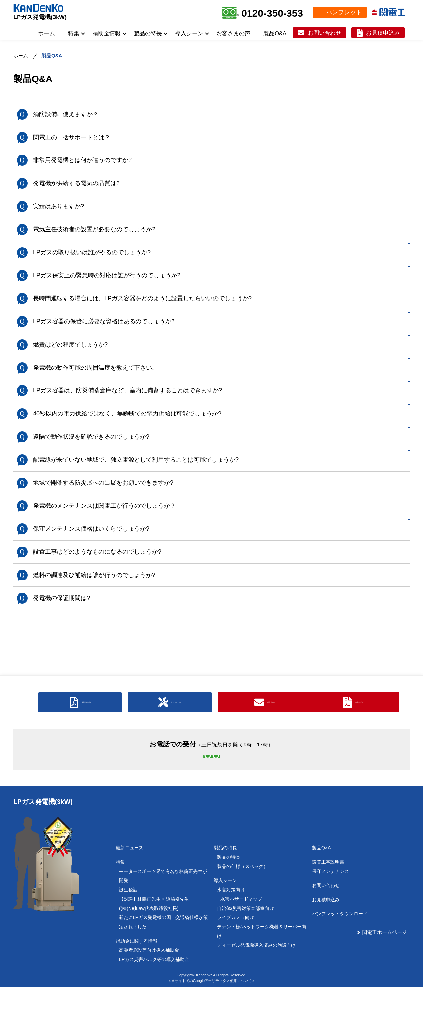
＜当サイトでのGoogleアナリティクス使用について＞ (211, 1020)
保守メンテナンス (330, 910)
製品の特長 (148, 33)
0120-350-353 (272, 13)
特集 (73, 33)
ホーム (46, 33)
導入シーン (189, 33)
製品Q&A (274, 33)
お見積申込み (383, 33)
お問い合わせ (324, 33)
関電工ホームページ (384, 972)
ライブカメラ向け (235, 957)
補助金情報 (107, 33)
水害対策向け (231, 929)
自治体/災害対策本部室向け (245, 947)
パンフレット (344, 12)
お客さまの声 (233, 33)
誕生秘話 (128, 929)
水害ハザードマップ (241, 938)
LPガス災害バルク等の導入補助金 (154, 999)
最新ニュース (129, 887)
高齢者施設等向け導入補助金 (149, 989)
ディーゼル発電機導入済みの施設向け (256, 984)
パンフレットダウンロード (339, 953)
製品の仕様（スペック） (242, 906)
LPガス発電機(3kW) (40, 17)
